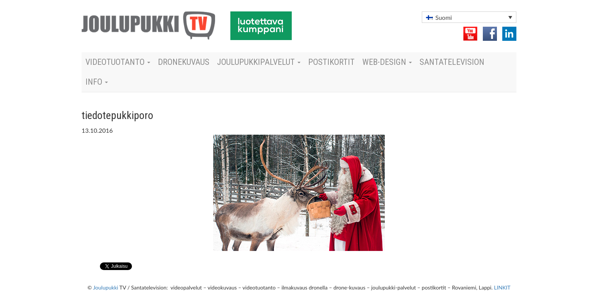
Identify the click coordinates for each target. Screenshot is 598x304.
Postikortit (331, 62)
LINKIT (502, 287)
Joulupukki (105, 287)
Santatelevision (452, 62)
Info (96, 82)
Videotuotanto (117, 62)
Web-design (387, 62)
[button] (469, 17)
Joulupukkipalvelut (259, 62)
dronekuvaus (183, 62)
